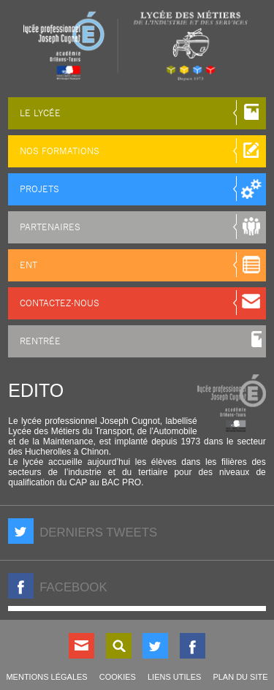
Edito (36, 390)
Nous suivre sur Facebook (192, 646)
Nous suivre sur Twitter (155, 646)
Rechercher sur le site (119, 646)
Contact (81, 646)
